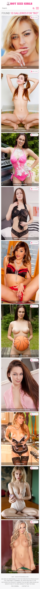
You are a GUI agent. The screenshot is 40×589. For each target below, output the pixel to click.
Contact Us (25, 586)
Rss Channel (15, 586)
